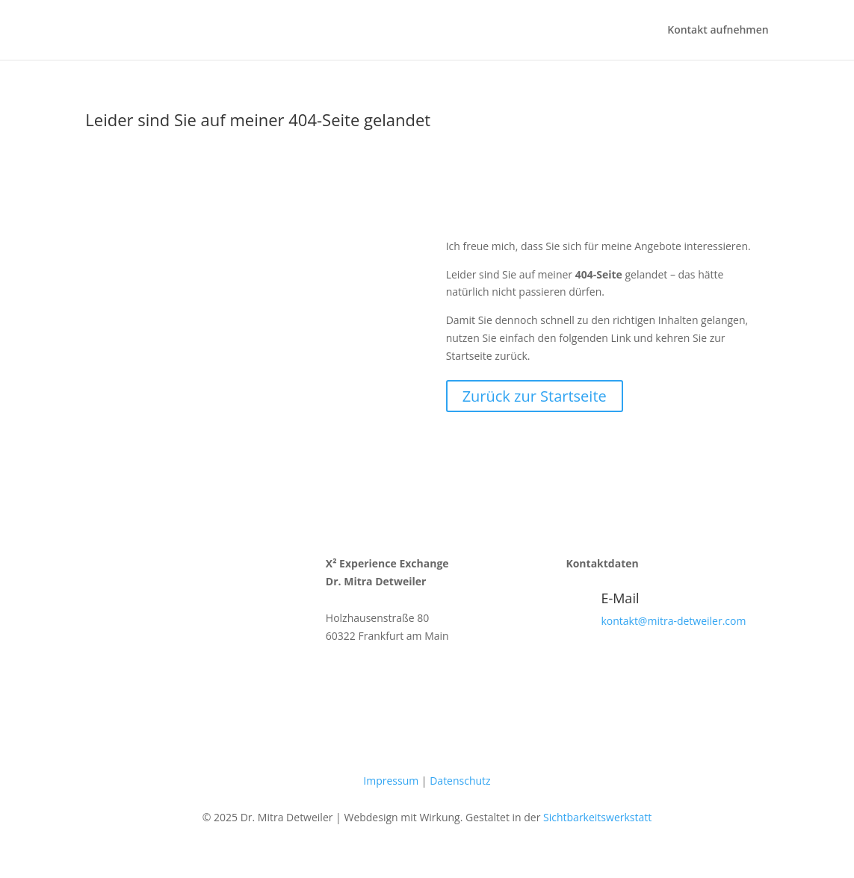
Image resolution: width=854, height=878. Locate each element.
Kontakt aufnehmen (717, 31)
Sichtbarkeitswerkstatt (597, 817)
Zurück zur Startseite (534, 396)
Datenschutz (460, 780)
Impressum (390, 780)
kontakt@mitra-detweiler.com (673, 621)
